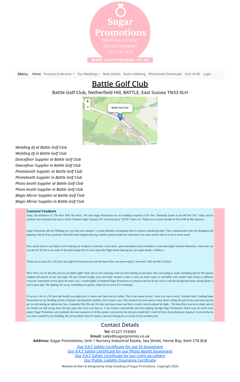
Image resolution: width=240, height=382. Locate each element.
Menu (23, 73)
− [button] (87, 107)
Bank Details (112, 74)
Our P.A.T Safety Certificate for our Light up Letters (120, 355)
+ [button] (87, 102)
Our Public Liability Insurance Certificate (120, 360)
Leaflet (153, 143)
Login (207, 74)
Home (36, 74)
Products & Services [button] (58, 74)
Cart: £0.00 (192, 74)
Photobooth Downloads (165, 74)
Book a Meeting (135, 74)
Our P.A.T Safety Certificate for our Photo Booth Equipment (120, 351)
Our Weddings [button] (87, 74)
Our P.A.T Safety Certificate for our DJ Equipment (120, 346)
